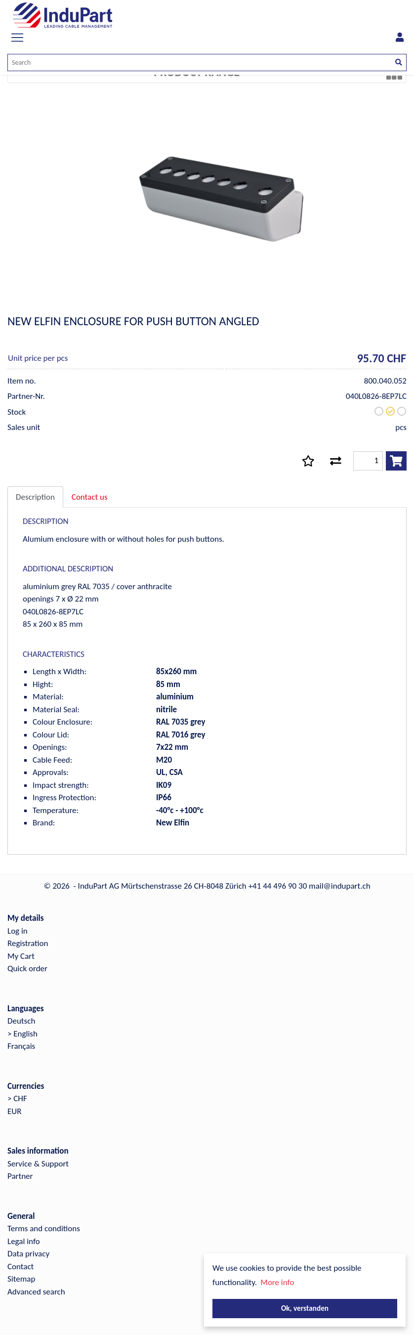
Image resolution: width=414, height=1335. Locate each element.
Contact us (90, 497)
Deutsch (21, 1021)
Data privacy (28, 1254)
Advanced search (36, 1292)
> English (22, 1034)
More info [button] (277, 1282)
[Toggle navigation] (17, 37)
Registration (27, 943)
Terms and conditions (43, 1228)
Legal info (23, 1241)
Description (35, 497)
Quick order (27, 968)
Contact (20, 1266)
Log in (17, 931)
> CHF (17, 1098)
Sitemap (21, 1279)
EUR (14, 1111)
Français (21, 1046)
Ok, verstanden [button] (305, 1308)
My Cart (21, 956)
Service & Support (38, 1164)
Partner (20, 1176)
